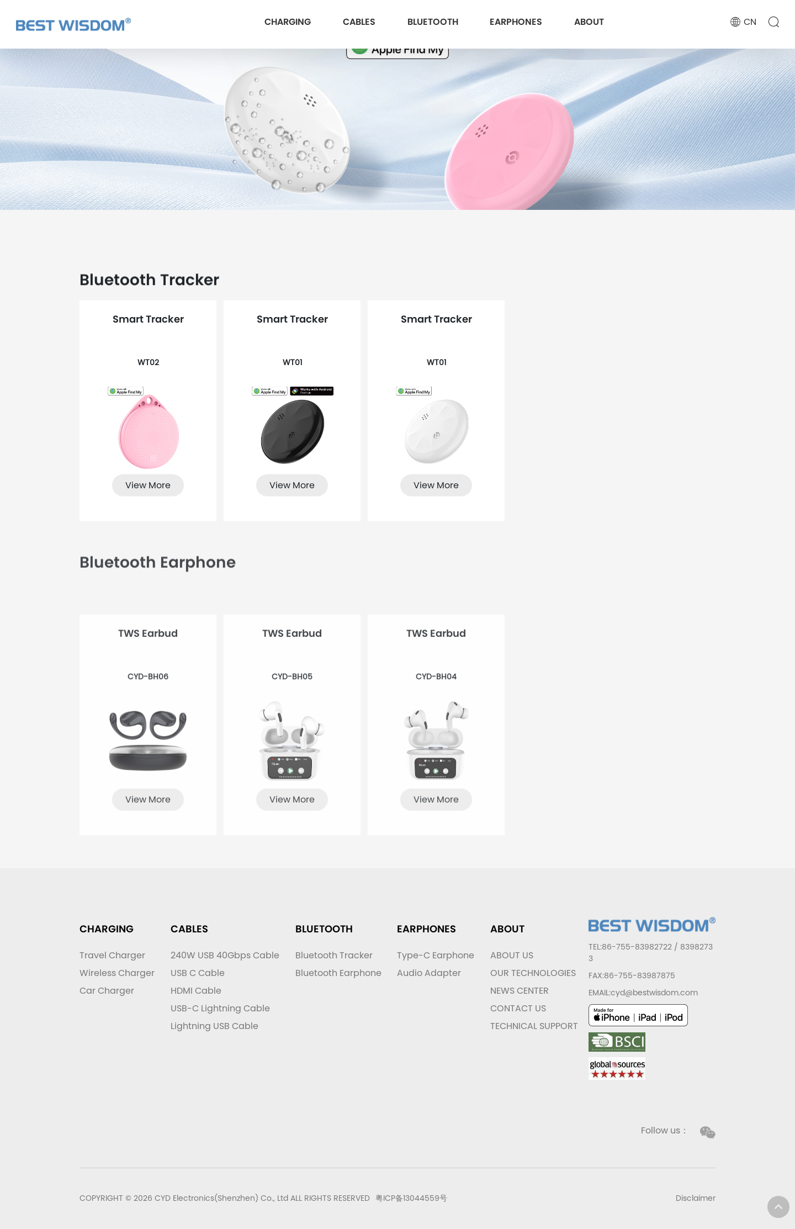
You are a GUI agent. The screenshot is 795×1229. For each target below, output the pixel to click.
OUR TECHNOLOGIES (533, 973)
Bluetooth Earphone (338, 973)
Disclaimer (696, 1198)
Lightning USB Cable (214, 1026)
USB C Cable (198, 973)
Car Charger (107, 990)
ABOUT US (511, 955)
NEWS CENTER (519, 990)
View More (148, 499)
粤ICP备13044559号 (411, 1198)
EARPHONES (516, 21)
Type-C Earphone (435, 955)
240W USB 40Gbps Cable (225, 955)
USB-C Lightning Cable (220, 1008)
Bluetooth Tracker (334, 955)
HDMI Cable (196, 990)
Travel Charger (112, 955)
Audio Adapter (429, 973)
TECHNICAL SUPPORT (534, 1026)
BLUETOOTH (432, 21)
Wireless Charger (117, 973)
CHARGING (287, 21)
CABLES (359, 21)
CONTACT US (518, 1008)
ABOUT (589, 21)
